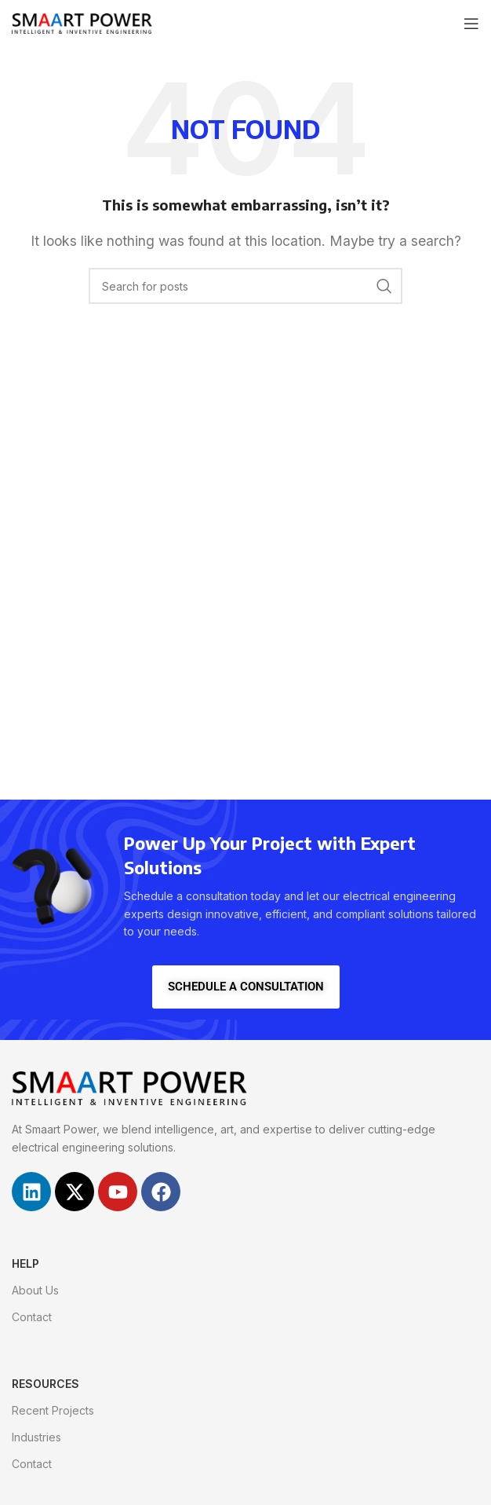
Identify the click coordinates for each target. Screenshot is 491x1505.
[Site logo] (82, 22)
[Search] (245, 286)
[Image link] (129, 1087)
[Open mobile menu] (471, 23)
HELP (25, 1263)
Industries (36, 1437)
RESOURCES (45, 1383)
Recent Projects (53, 1410)
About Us (35, 1290)
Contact (32, 1317)
